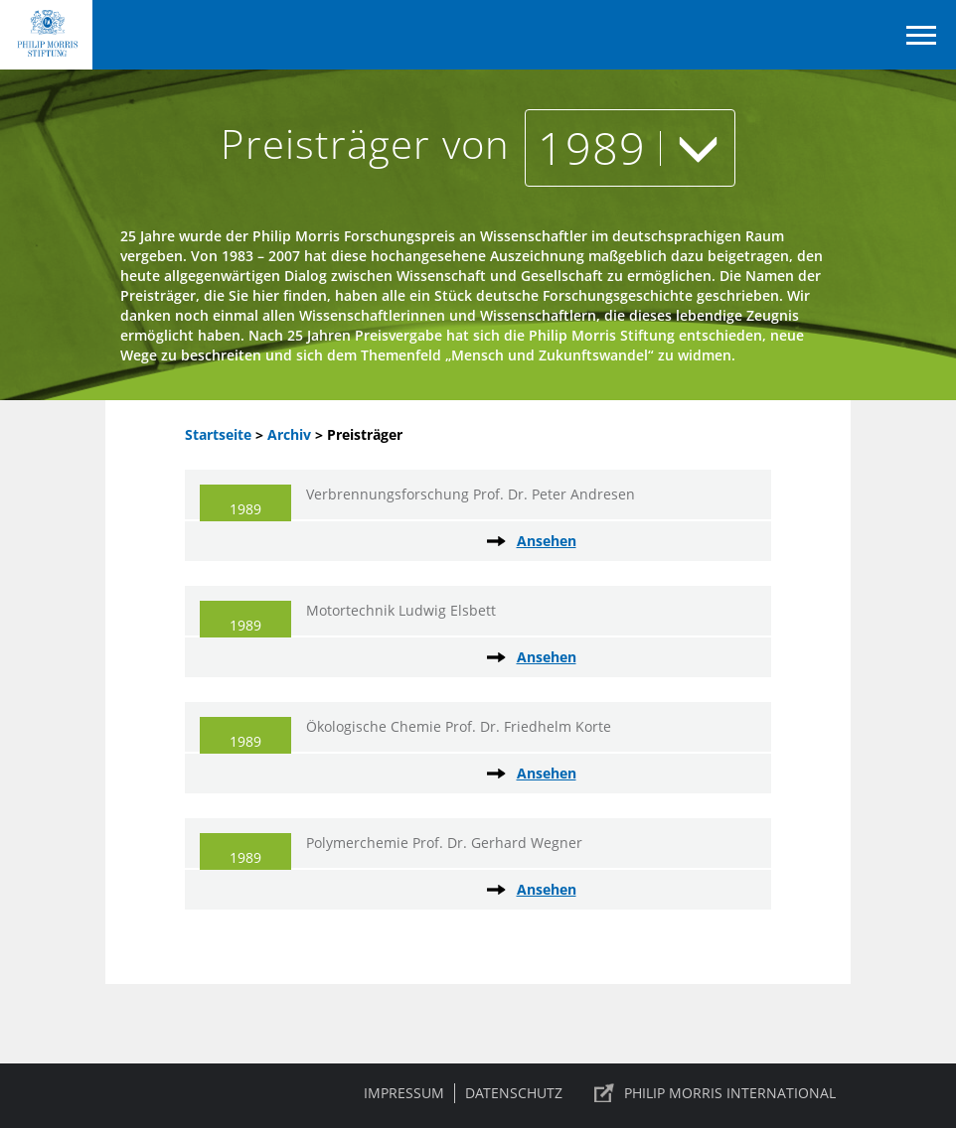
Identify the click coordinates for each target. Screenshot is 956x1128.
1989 (629, 147)
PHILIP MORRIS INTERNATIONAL (730, 1092)
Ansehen (546, 540)
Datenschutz (513, 1092)
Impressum (404, 1092)
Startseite (218, 434)
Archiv (289, 434)
